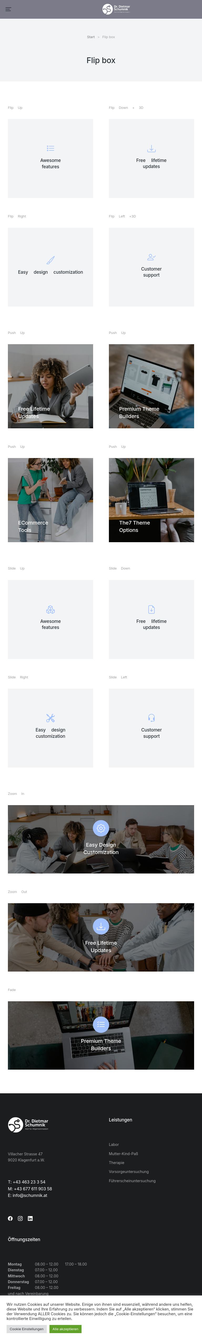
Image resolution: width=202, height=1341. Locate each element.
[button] (8, 9)
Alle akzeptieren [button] (65, 1329)
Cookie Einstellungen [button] (27, 1329)
